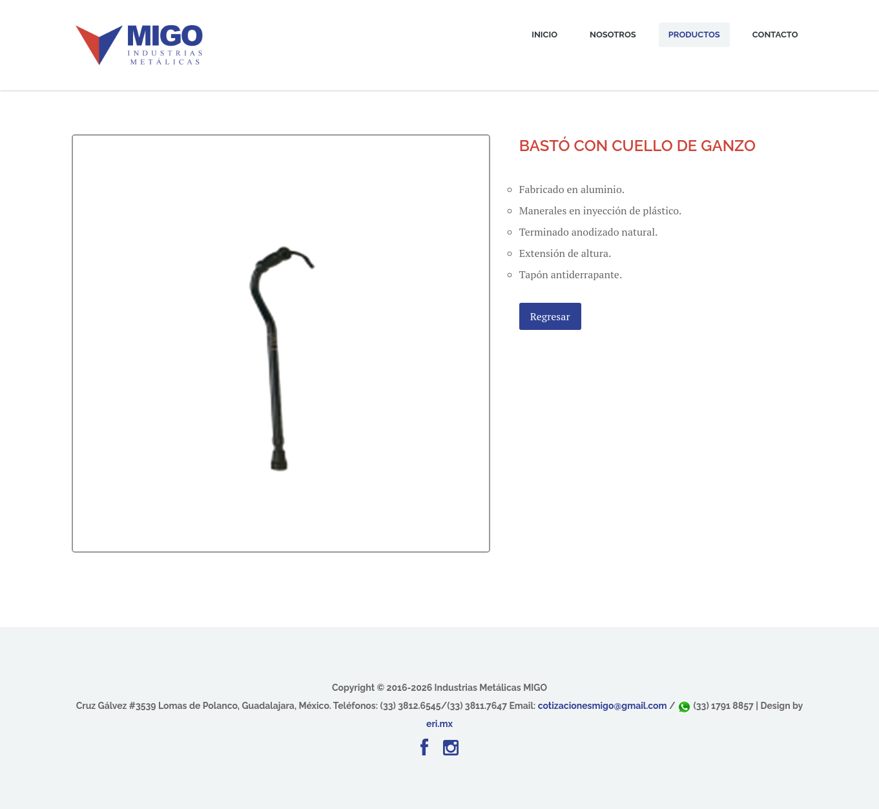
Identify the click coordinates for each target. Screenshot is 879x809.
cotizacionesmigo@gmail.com (602, 706)
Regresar (550, 316)
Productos (694, 34)
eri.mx (439, 724)
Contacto (775, 34)
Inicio (544, 34)
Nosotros (613, 34)
